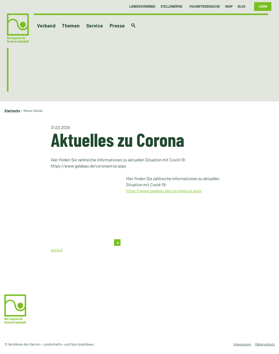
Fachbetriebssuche (204, 6)
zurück (57, 249)
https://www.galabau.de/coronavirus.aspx (163, 190)
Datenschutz (265, 344)
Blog (241, 6)
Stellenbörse (171, 6)
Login (263, 6)
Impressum (242, 344)
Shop (229, 6)
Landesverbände (142, 6)
